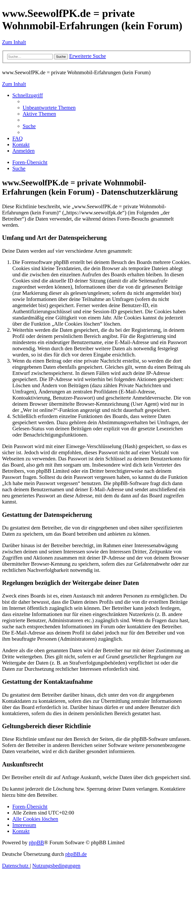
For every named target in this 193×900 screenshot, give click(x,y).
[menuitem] (49, 107)
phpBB (36, 842)
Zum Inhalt (14, 42)
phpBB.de (76, 854)
